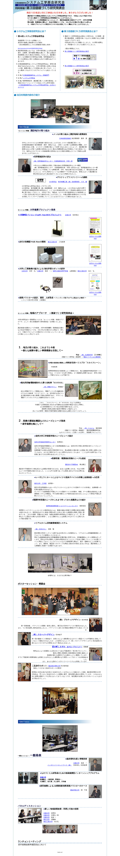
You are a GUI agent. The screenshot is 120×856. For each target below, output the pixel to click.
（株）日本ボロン (40, 529)
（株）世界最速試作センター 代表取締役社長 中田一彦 (53, 161)
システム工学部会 (29, 78)
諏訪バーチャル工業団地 (92, 357)
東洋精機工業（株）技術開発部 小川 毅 (72, 182)
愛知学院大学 (74, 790)
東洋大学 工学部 (40, 483)
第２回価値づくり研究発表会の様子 (77, 66)
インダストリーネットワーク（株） (59, 765)
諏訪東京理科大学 (54, 666)
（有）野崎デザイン (50, 387)
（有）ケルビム (89, 428)
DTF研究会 (53, 182)
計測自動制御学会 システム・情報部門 (36, 75)
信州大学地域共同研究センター (45, 442)
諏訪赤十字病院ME (71, 464)
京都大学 (68, 215)
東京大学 (46, 819)
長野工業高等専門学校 (60, 271)
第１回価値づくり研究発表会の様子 (77, 51)
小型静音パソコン (26, 215)
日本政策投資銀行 (65, 138)
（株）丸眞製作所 (87, 355)
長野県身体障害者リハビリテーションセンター (62, 506)
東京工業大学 (52, 242)
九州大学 (25, 271)
